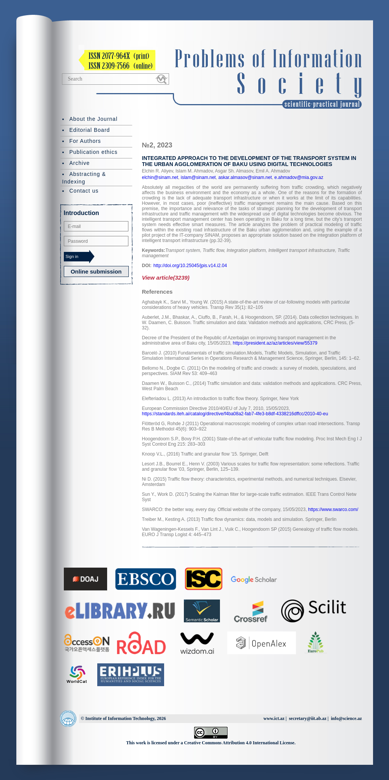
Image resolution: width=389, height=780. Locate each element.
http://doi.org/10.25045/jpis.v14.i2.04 (190, 265)
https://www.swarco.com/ (333, 509)
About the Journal (94, 119)
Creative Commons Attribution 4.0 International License (239, 742)
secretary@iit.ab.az (307, 718)
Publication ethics (94, 152)
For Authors (85, 141)
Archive (80, 163)
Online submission (96, 271)
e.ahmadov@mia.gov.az (298, 177)
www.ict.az (273, 718)
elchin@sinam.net (160, 177)
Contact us (84, 191)
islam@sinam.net (197, 177)
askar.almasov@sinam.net (244, 177)
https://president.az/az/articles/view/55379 (275, 343)
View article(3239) (166, 277)
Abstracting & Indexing (84, 178)
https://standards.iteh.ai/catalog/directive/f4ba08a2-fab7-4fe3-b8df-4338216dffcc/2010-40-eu (235, 413)
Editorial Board (90, 130)
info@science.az (346, 718)
